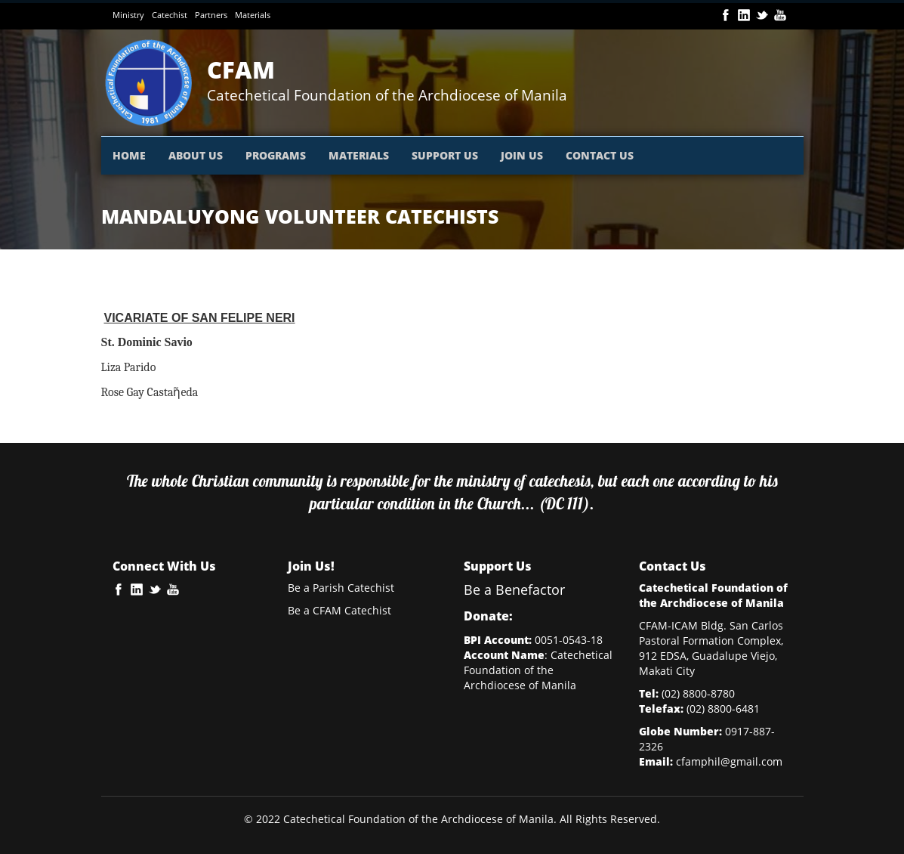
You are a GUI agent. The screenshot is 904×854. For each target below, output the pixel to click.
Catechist (169, 14)
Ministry (128, 14)
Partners (211, 14)
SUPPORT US (445, 155)
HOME (129, 155)
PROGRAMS (275, 155)
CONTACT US (600, 155)
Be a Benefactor (514, 589)
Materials (252, 14)
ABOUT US (195, 155)
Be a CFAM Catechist (339, 610)
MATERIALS (359, 155)
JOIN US (522, 155)
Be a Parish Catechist (341, 587)
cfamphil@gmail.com (729, 761)
